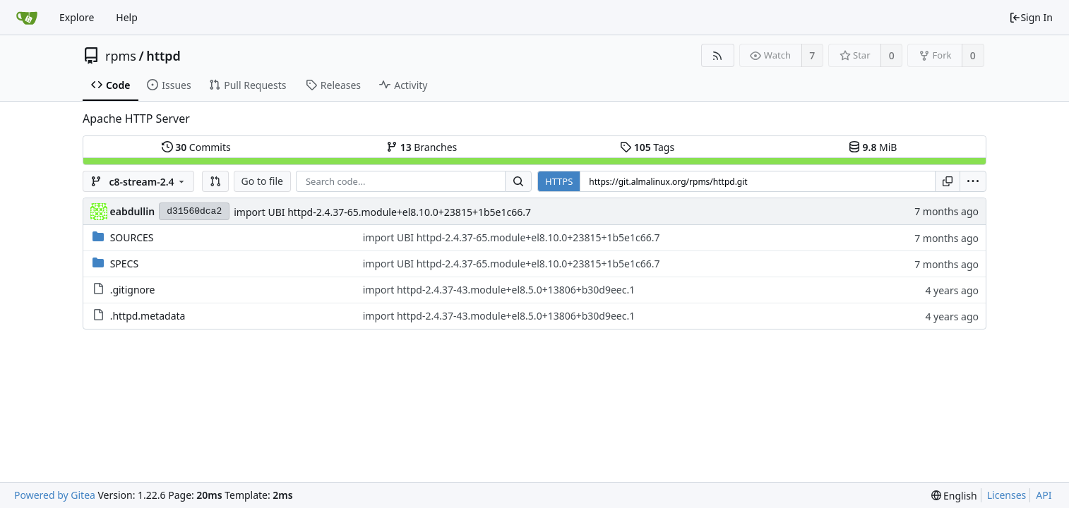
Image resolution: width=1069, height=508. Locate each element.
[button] (215, 181)
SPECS (124, 263)
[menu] (973, 181)
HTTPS (559, 181)
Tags (647, 147)
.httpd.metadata (148, 315)
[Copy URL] (947, 181)
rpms (120, 56)
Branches (421, 147)
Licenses (1007, 495)
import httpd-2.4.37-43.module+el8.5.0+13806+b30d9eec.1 (499, 289)
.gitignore (132, 289)
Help (127, 17)
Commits (196, 147)
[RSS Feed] (717, 55)
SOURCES (132, 237)
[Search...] (518, 181)
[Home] (27, 17)
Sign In (1031, 17)
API (1043, 495)
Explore (76, 17)
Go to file (262, 181)
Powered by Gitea (54, 495)
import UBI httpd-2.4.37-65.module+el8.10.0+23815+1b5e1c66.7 (382, 212)
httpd (163, 56)
